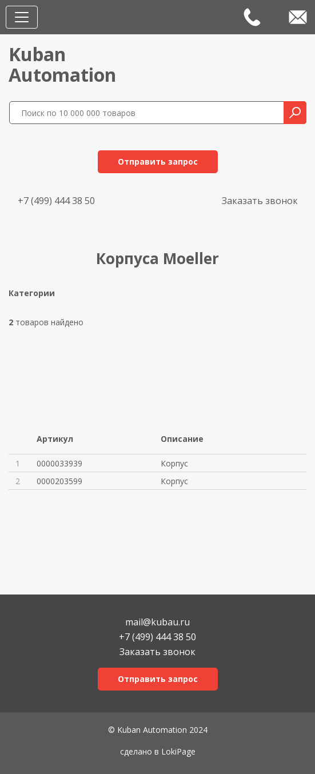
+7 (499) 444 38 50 (56, 200)
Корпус (174, 463)
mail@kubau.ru (157, 621)
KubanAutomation (62, 64)
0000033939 (59, 463)
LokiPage (178, 751)
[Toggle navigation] (22, 17)
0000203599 (59, 481)
